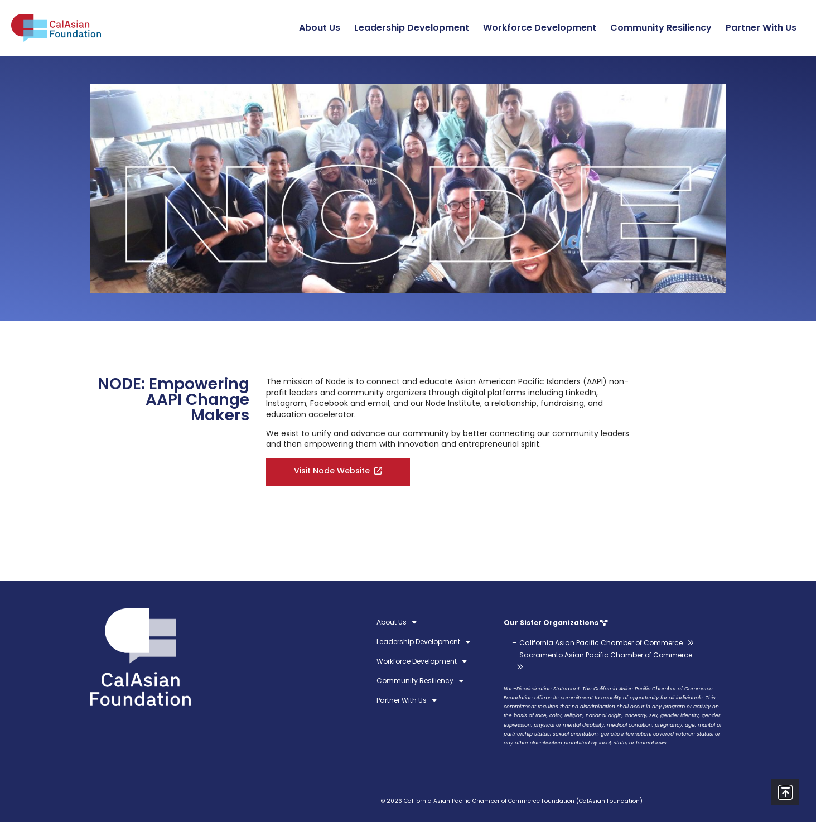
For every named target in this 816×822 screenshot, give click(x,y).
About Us (322, 27)
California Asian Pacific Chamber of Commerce (601, 642)
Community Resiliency (663, 27)
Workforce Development (542, 27)
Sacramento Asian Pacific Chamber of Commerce (605, 655)
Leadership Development (414, 27)
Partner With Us (764, 27)
